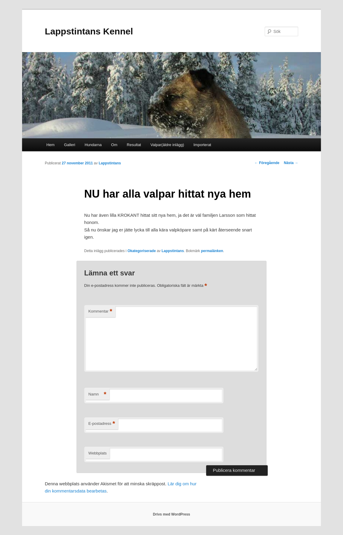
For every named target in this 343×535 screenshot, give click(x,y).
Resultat (134, 145)
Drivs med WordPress (171, 514)
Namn (97, 394)
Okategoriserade (142, 251)
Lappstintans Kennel (89, 31)
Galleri (69, 145)
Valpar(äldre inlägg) (167, 145)
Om (114, 145)
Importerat (202, 145)
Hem (50, 145)
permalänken (212, 251)
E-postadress (101, 423)
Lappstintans (110, 163)
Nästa (291, 163)
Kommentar (100, 311)
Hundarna (93, 145)
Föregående (267, 163)
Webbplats (97, 453)
